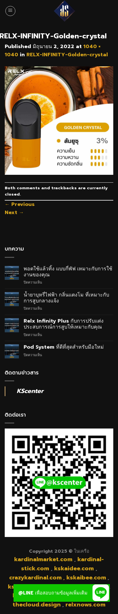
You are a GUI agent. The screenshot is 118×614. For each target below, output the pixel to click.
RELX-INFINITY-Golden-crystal (67, 54)
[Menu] (10, 11)
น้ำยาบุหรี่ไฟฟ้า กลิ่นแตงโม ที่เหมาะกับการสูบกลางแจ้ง (66, 298)
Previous (20, 204)
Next (14, 212)
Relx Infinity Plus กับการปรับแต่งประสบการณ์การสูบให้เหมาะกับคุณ (64, 324)
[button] (101, 593)
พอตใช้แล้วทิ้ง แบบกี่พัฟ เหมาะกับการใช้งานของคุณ (68, 272)
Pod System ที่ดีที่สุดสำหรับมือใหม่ (64, 347)
